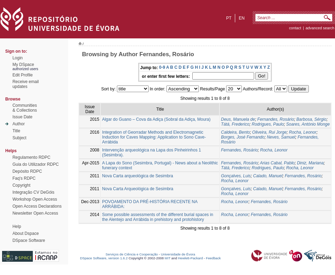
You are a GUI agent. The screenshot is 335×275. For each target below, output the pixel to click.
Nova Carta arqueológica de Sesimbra (137, 175)
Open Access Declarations (37, 206)
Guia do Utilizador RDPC (36, 164)
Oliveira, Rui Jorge (269, 132)
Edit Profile (23, 75)
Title (16, 130)
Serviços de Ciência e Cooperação (132, 254)
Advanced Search (320, 28)
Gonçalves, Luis (236, 175)
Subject (20, 137)
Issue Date (22, 116)
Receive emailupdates (26, 84)
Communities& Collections (25, 108)
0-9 (162, 67)
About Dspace (26, 233)
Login (18, 57)
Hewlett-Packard (190, 258)
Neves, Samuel (281, 137)
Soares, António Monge (308, 124)
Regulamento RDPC (32, 157)
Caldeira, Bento (235, 132)
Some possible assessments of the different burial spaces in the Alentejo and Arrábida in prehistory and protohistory (157, 217)
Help (17, 226)
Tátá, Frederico (235, 124)
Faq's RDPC (24, 178)
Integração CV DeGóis (33, 192)
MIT (168, 258)
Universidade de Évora (178, 254)
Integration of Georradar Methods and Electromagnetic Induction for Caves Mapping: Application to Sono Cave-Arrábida (154, 137)
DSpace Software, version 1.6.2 (104, 258)
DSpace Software (29, 240)
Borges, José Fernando (243, 137)
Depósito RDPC (27, 171)
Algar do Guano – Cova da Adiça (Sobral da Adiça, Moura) (156, 119)
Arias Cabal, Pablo (277, 163)
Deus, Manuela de (238, 119)
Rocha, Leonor (303, 132)
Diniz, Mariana (310, 163)
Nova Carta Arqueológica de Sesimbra (137, 188)
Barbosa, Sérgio (311, 119)
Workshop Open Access (35, 199)
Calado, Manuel (267, 175)
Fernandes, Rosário (275, 119)
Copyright (21, 185)
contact (295, 28)
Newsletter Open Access (35, 213)
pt (228, 18)
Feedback (213, 258)
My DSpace (23, 64)
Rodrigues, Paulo (268, 124)
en (242, 18)
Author (19, 123)
